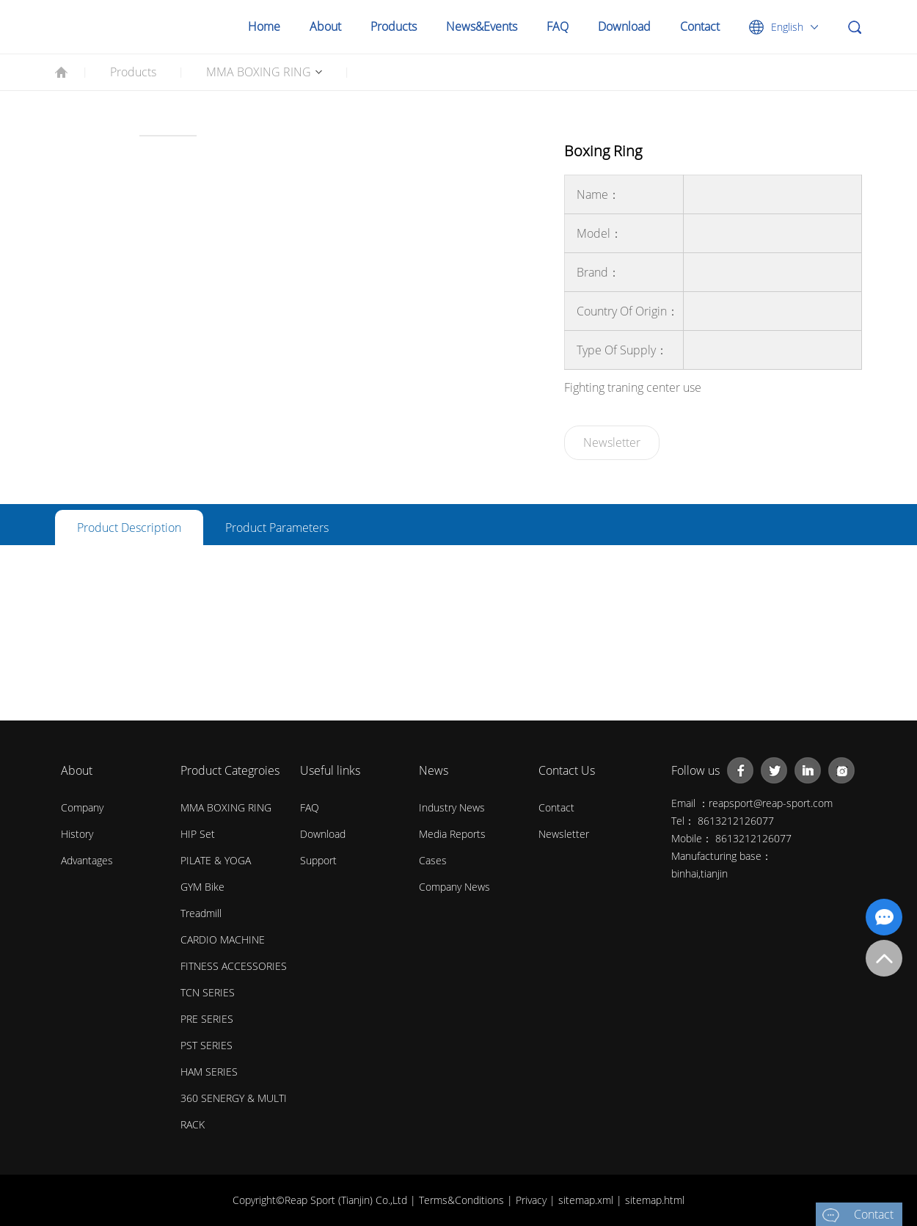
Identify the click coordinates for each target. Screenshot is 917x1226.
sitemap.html (654, 1200)
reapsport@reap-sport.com (771, 803)
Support (318, 860)
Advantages (87, 860)
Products (393, 26)
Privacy (532, 1200)
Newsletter (611, 442)
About (325, 26)
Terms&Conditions (463, 1200)
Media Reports (452, 834)
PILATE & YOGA (215, 860)
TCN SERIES (207, 992)
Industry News (452, 807)
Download (624, 26)
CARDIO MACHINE (222, 939)
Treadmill (201, 913)
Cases (433, 860)
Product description (129, 527)
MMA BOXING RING (258, 72)
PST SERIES (206, 1045)
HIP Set (197, 834)
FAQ (558, 26)
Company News (454, 887)
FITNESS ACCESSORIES (233, 966)
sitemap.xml (587, 1200)
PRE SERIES (206, 1019)
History (77, 834)
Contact (700, 26)
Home (264, 26)
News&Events (481, 26)
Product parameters (277, 527)
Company (82, 807)
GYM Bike (202, 887)
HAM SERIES (209, 1072)
